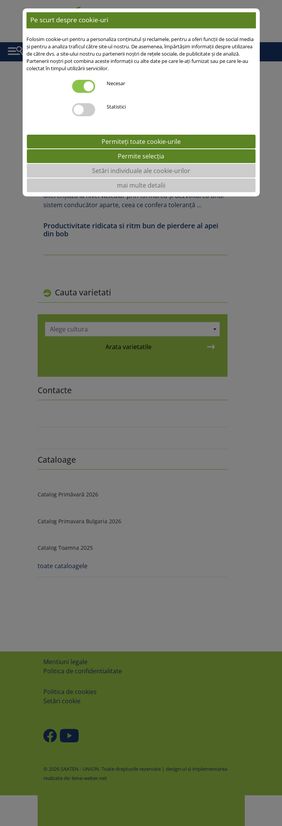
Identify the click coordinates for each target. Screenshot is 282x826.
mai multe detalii (141, 185)
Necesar (116, 83)
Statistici (116, 106)
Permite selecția (141, 156)
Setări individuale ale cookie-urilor (141, 171)
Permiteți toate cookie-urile (141, 141)
